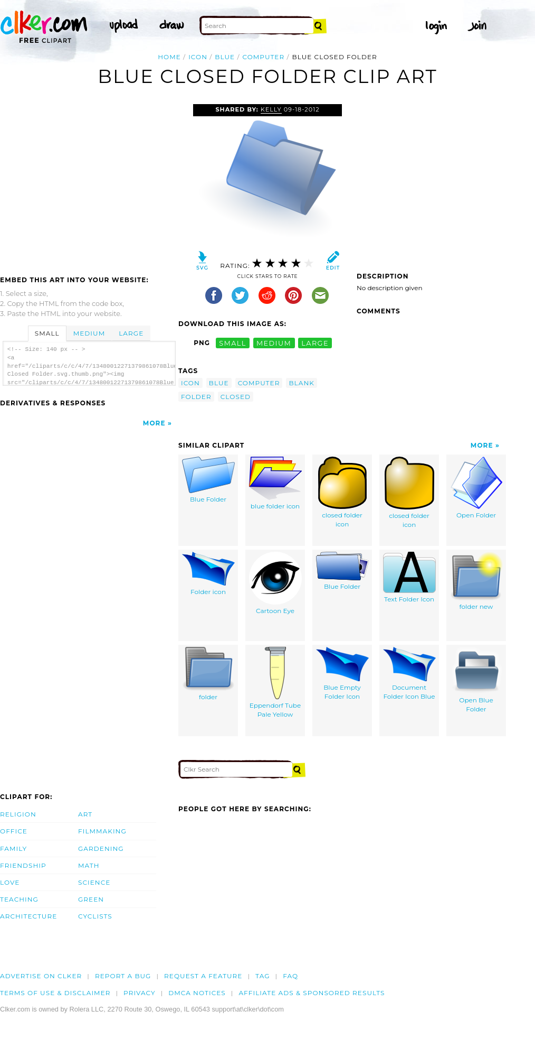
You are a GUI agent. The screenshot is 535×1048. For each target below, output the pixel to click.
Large (131, 333)
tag (262, 976)
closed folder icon (342, 492)
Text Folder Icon (409, 578)
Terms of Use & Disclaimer (55, 993)
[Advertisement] (88, 183)
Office (13, 831)
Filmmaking (102, 831)
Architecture (28, 916)
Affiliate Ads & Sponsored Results (311, 993)
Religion (18, 814)
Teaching (19, 899)
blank (301, 383)
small (232, 343)
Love (10, 882)
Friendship (23, 865)
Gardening (101, 848)
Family (13, 848)
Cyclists (95, 916)
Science (94, 882)
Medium (89, 333)
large (315, 343)
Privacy (139, 993)
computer (263, 57)
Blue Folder (208, 480)
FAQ (290, 976)
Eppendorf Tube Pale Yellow (275, 683)
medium (273, 343)
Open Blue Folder (476, 680)
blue (225, 57)
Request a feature (203, 976)
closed (236, 397)
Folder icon (208, 574)
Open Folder (476, 488)
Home (169, 57)
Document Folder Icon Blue (409, 674)
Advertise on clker (41, 976)
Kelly (271, 109)
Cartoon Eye (275, 583)
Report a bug (123, 976)
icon (197, 57)
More (154, 423)
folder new (476, 581)
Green (91, 899)
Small (47, 333)
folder (196, 397)
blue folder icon (275, 484)
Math (89, 865)
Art (85, 814)
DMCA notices (197, 993)
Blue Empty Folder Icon (342, 674)
